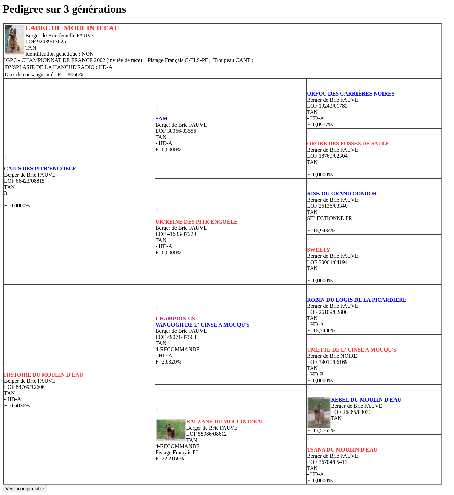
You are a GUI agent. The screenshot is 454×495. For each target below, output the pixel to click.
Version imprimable (24, 488)
